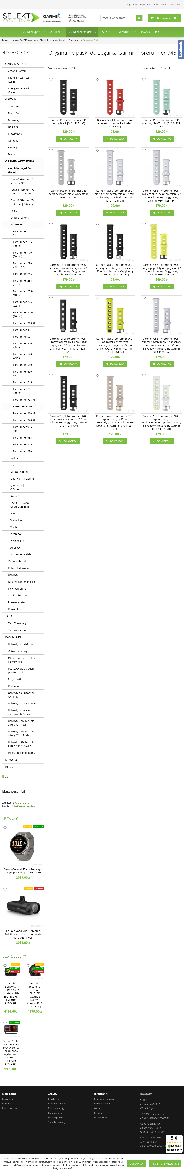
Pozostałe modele (20, 554)
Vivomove (16, 534)
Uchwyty (13, 575)
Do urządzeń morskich (21, 581)
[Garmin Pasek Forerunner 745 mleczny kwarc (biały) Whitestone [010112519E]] (68, 194)
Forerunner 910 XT (24, 413)
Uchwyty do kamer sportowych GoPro (19, 712)
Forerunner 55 (21, 336)
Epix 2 (14, 211)
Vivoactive (16, 520)
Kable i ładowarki (18, 568)
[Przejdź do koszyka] (168, 18)
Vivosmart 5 (17, 540)
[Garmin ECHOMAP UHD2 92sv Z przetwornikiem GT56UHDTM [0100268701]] (11, 993)
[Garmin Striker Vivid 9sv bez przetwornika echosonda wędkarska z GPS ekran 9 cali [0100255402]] (11, 1053)
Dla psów (13, 113)
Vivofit (14, 527)
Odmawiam (136, 1163)
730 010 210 (22, 802)
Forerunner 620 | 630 (23, 373)
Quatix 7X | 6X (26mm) (19, 487)
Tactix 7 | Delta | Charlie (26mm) (20, 504)
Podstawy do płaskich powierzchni (21, 670)
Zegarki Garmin (17, 71)
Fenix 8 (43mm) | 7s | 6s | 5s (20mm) (22, 191)
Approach (16, 547)
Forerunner (17, 224)
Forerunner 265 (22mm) (22, 303)
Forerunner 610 (22, 364)
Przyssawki (14, 679)
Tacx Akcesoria (17, 630)
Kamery (12, 147)
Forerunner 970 (22, 451)
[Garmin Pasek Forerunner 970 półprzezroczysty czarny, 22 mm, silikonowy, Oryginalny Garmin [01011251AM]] (68, 421)
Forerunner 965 (22, 444)
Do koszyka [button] (68, 138)
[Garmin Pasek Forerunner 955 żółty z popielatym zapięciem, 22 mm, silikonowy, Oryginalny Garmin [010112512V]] (161, 269)
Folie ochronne (17, 588)
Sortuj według (149, 67)
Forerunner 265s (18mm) (23, 314)
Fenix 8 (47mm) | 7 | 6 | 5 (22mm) (22, 180)
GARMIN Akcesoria (80, 32)
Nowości (145, 32)
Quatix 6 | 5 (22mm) (22, 478)
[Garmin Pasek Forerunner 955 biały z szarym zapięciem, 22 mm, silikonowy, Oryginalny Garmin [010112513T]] (115, 195)
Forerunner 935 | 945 (23, 428)
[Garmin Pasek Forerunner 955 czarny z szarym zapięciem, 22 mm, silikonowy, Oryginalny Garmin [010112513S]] (68, 269)
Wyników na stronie (58, 67)
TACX (103, 32)
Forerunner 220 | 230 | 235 (23, 265)
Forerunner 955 (22, 437)
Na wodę (13, 120)
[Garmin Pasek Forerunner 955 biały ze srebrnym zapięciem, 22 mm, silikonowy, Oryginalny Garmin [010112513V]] (161, 195)
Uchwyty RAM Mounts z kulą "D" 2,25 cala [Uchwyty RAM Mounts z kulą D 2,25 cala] (21, 744)
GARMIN (54, 32)
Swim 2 (14, 496)
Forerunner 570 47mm (22, 356)
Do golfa (13, 127)
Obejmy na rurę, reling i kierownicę (22, 659)
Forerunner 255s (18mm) (23, 293)
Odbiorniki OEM (17, 595)
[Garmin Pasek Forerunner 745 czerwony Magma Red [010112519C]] (115, 123)
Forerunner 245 (22, 273)
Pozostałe (13, 609)
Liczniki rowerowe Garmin (18, 79)
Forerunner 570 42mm (22, 345)
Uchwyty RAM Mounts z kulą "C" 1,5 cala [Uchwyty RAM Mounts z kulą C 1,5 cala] (21, 733)
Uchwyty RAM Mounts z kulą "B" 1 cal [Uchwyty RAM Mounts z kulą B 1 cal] (21, 722)
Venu (13, 513)
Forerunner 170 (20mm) (22, 254)
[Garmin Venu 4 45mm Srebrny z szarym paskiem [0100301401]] (23, 871)
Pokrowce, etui (17, 602)
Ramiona (13, 686)
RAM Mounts (123, 32)
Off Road (13, 140)
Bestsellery (14, 956)
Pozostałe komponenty (21, 752)
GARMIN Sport (31, 32)
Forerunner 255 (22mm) (22, 282)
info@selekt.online (23, 806)
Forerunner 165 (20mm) (22, 243)
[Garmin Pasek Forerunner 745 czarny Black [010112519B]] (68, 121)
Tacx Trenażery (17, 623)
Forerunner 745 (22, 406)
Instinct (14, 458)
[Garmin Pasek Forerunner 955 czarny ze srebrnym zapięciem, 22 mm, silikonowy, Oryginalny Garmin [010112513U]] (115, 269)
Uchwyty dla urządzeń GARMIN (21, 694)
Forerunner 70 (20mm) (21, 390)
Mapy (11, 154)
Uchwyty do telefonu (20, 644)
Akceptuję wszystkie (165, 1163)
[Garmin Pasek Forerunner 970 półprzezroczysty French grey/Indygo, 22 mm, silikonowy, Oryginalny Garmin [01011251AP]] (115, 422)
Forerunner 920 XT (24, 420)
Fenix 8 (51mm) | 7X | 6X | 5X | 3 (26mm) (22, 202)
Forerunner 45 (21, 330)
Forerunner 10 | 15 (23, 233)
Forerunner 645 (22, 382)
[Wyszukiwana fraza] (118, 18)
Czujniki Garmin (17, 561)
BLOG (159, 32)
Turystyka (14, 106)
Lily (12, 465)
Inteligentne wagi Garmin (18, 90)
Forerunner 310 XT (24, 323)
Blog (5, 777)
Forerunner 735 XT (24, 399)
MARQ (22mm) (19, 471)
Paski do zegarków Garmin (19, 170)
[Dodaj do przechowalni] (51, 79)
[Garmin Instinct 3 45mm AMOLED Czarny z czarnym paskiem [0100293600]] (35, 995)
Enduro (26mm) (19, 217)
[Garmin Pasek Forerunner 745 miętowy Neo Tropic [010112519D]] (161, 123)
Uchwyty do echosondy (22, 703)
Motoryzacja (15, 133)
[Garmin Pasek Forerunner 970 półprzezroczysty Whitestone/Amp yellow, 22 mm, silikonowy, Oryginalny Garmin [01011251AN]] (161, 422)
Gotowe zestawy (17, 651)
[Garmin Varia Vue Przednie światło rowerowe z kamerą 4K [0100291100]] (23, 934)
